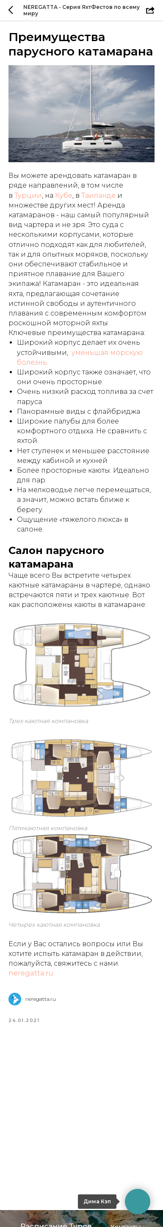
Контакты (126, 1187)
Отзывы (123, 1213)
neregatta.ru (30, 973)
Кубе (63, 195)
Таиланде (98, 195)
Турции (28, 195)
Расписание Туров (56, 1186)
